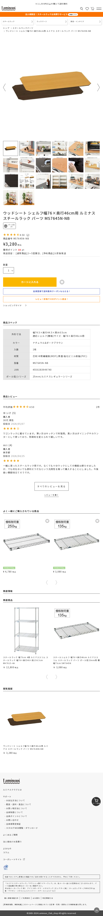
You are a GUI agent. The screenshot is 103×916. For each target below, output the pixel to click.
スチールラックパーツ (23, 28)
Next (98, 87)
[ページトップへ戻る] (96, 910)
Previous (4, 87)
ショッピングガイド (14, 305)
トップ (6, 28)
